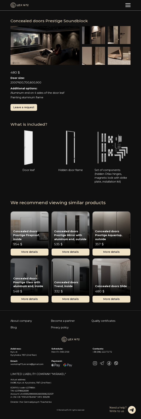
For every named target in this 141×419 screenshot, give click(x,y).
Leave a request (23, 107)
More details (29, 252)
